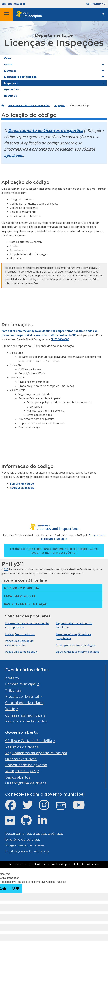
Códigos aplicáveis (22, 487)
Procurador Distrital (22, 696)
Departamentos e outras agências (34, 833)
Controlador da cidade (24, 702)
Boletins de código (22, 483)
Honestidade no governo (26, 764)
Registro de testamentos (26, 721)
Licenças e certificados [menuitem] (20, 76)
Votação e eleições (20, 770)
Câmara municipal (20, 683)
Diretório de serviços (22, 839)
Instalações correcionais (20, 634)
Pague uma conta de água (21, 651)
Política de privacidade (65, 864)
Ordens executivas (21, 758)
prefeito (12, 677)
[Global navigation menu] (6, 14)
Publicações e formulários (27, 851)
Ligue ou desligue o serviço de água (77, 651)
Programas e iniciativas (25, 845)
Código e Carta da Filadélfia (28, 740)
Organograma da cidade (26, 783)
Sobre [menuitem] (8, 64)
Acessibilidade (90, 864)
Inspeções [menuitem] (11, 83)
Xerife (10, 708)
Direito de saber (39, 864)
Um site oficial (13, 3)
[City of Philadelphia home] (30, 14)
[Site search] (103, 14)
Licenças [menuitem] (10, 70)
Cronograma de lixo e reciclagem (76, 645)
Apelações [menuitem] (11, 89)
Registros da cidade (22, 746)
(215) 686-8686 (60, 339)
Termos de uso (18, 864)
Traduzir (97, 3)
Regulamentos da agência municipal (36, 752)
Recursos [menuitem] (10, 95)
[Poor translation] (15, 888)
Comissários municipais (25, 715)
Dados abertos (17, 777)
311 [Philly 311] (6, 569)
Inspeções (59, 105)
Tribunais (13, 690)
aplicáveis (13, 155)
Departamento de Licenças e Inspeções (29, 105)
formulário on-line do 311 (60, 335)
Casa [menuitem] (7, 58)
